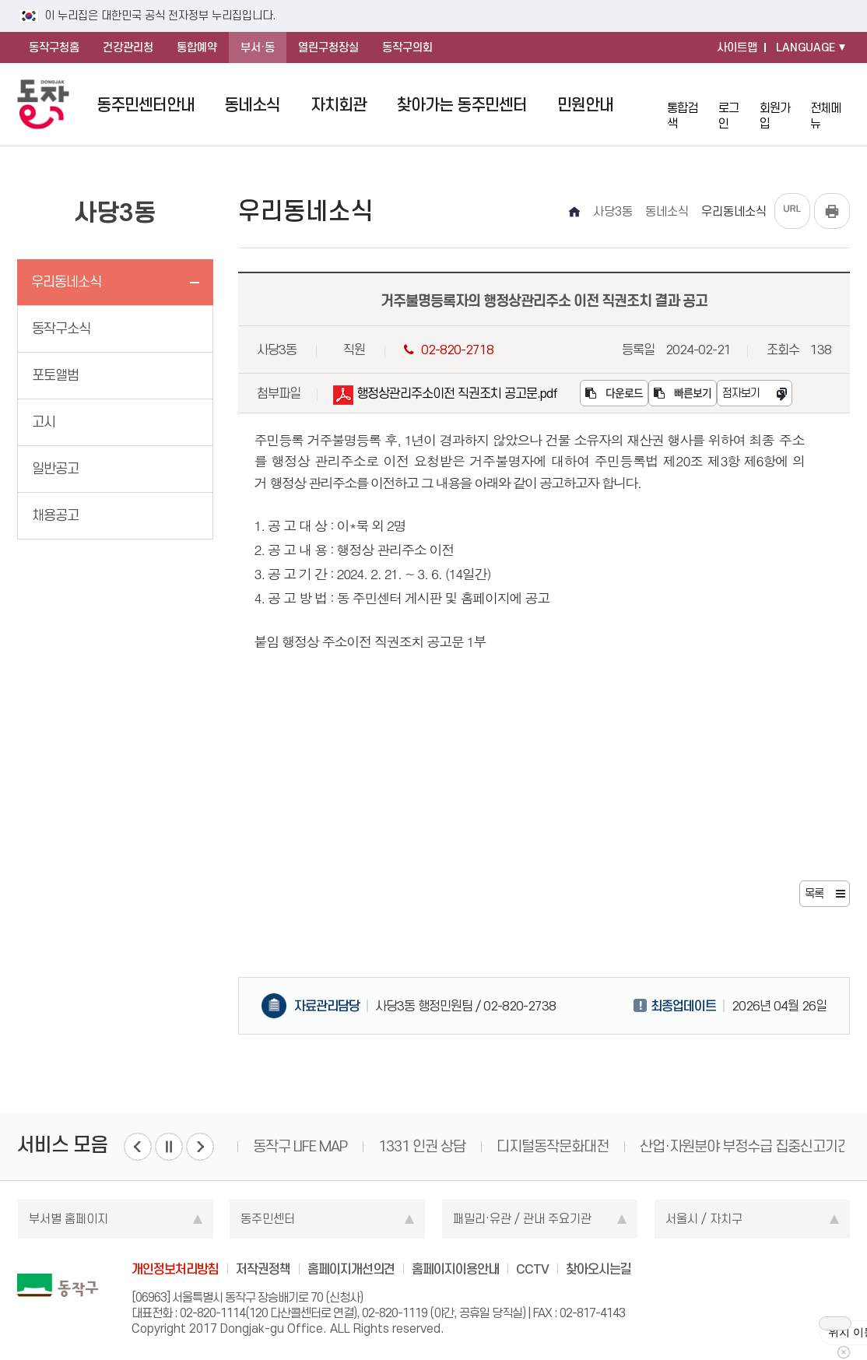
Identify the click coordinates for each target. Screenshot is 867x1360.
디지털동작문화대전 (553, 1146)
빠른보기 (682, 393)
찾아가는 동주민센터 (462, 104)
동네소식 (252, 104)
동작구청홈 (54, 47)
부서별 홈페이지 (68, 1218)
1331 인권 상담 (421, 1146)
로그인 (733, 104)
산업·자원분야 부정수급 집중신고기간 (745, 1146)
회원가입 (779, 104)
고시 (43, 421)
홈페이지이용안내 (455, 1269)
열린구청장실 (328, 47)
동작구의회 (407, 47)
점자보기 (741, 393)
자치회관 (339, 104)
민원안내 (585, 104)
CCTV (532, 1269)
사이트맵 (737, 47)
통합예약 (197, 47)
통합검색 (687, 104)
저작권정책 (263, 1269)
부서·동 (257, 47)
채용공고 (55, 515)
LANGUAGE (805, 47)
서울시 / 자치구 (703, 1218)
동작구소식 (61, 328)
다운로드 (614, 393)
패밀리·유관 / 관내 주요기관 (522, 1218)
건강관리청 (128, 47)
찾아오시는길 (598, 1269)
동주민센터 (267, 1218)
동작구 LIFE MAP (300, 1146)
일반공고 (55, 468)
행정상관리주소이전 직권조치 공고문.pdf (445, 395)
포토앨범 (55, 375)
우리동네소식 (66, 281)
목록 (814, 894)
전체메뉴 (830, 104)
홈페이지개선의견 (351, 1269)
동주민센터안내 (146, 104)
